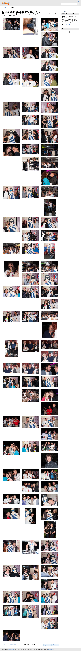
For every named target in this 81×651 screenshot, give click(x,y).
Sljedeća (47, 645)
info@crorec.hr (51, 649)
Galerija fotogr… (5, 7)
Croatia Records (69, 24)
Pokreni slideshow (65, 11)
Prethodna (12, 644)
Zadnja (56, 645)
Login (78, 1)
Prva (4, 644)
